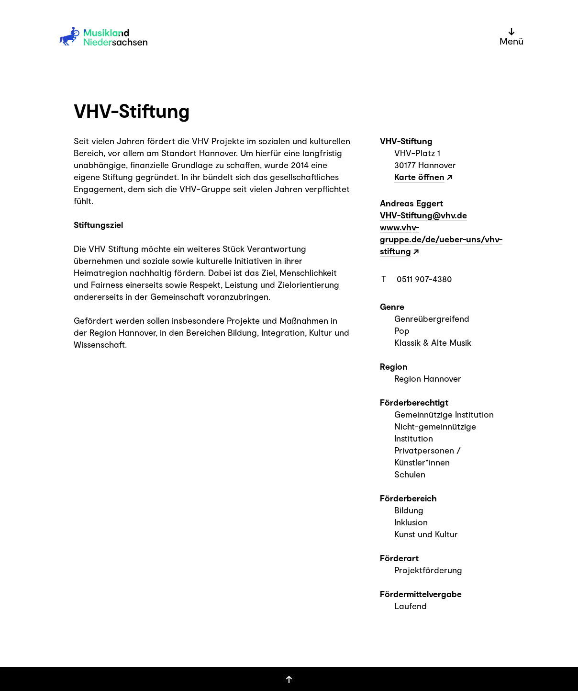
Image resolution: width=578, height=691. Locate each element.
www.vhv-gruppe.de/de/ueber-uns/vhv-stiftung (441, 239)
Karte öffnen (419, 176)
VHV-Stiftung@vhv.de (423, 215)
